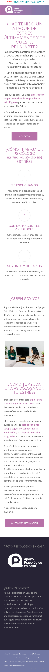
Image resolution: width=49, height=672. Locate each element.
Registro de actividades (34, 658)
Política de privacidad (11, 654)
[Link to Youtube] (39, 669)
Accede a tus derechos (17, 658)
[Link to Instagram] (43, 669)
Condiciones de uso (25, 654)
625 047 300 (35, 3)
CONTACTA (19, 3)
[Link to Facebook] (36, 669)
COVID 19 (8, 1)
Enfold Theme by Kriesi (17, 665)
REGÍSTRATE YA (30, 1)
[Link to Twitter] (32, 669)
